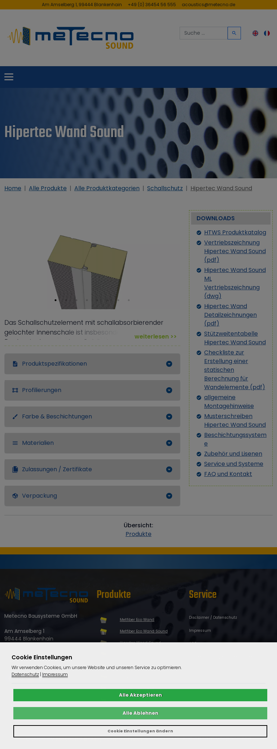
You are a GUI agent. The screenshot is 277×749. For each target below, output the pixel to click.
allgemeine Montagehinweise (229, 401)
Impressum (200, 630)
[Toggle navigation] (8, 77)
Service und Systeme (233, 464)
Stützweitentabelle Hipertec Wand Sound (235, 337)
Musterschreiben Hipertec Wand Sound (235, 420)
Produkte (138, 534)
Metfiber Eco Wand (137, 619)
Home (12, 188)
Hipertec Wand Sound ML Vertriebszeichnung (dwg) (235, 283)
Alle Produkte (48, 188)
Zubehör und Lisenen (233, 454)
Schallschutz (165, 188)
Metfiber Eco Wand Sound (144, 631)
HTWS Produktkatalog (235, 232)
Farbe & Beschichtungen (52, 416)
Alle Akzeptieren (140, 694)
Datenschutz (25, 674)
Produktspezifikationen (49, 363)
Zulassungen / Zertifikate (52, 469)
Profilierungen (36, 390)
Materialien (33, 443)
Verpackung (34, 495)
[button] (55, 300)
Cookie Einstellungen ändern (140, 731)
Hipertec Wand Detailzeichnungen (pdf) (230, 315)
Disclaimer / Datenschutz (213, 617)
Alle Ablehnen (140, 713)
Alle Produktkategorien (107, 188)
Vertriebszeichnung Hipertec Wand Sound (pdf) (235, 251)
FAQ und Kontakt (228, 474)
